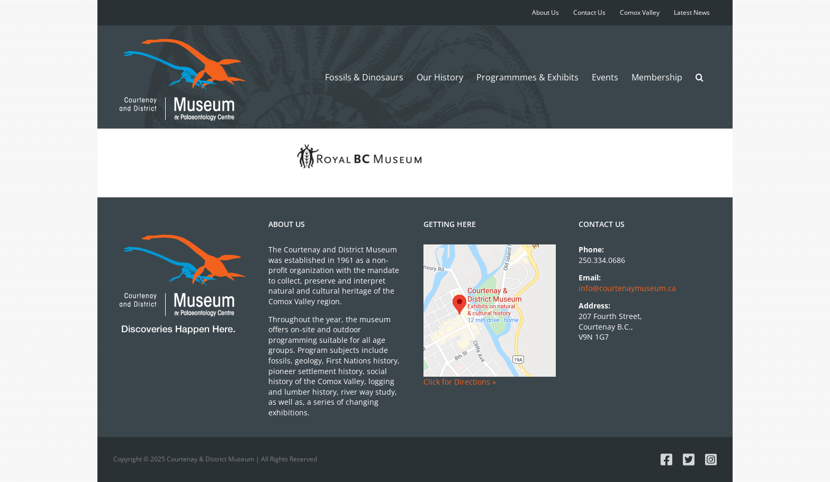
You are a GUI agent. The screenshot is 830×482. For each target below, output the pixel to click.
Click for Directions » (459, 382)
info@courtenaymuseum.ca (627, 288)
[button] (699, 77)
